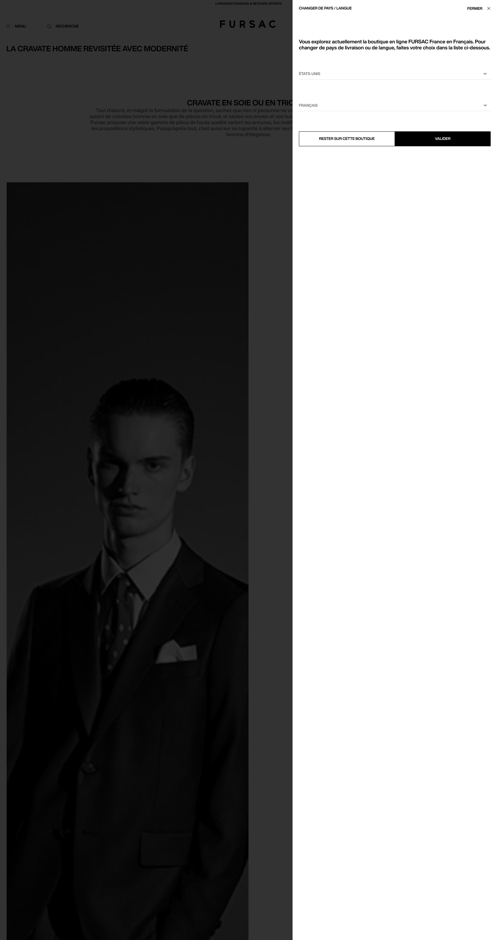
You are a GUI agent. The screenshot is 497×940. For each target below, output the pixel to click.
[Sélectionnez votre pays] (395, 73)
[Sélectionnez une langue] (395, 105)
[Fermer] (480, 8)
